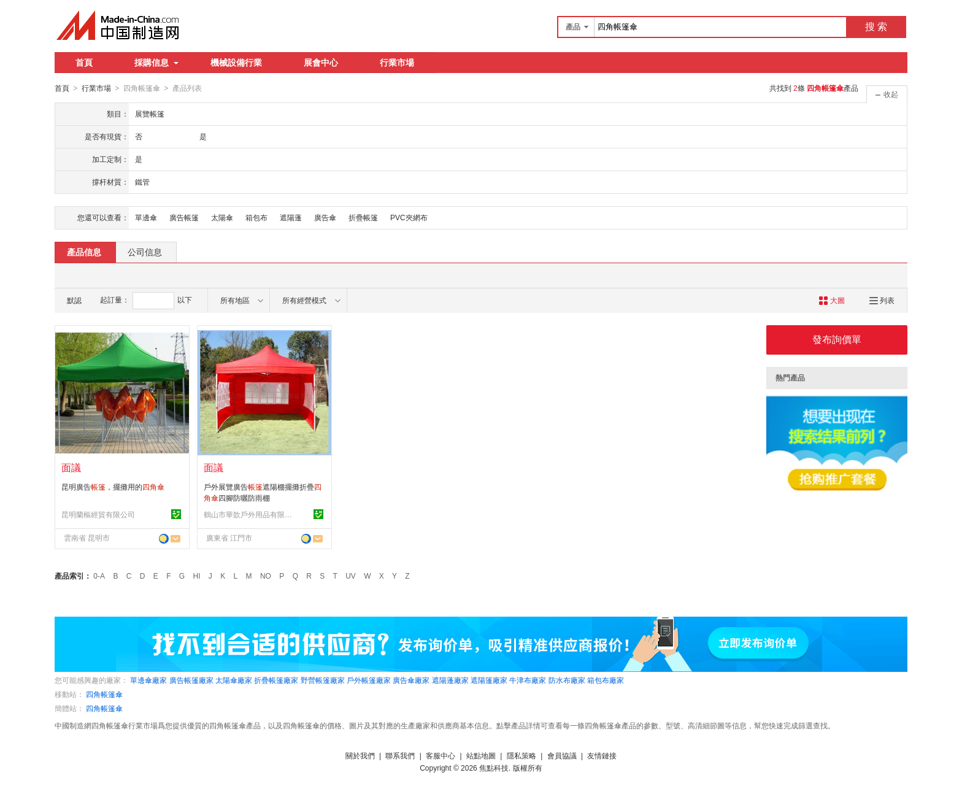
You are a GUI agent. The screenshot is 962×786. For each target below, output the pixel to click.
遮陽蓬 (291, 217)
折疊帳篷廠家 (276, 680)
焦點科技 (494, 767)
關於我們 (360, 755)
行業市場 (397, 62)
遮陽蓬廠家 (450, 680)
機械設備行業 (236, 62)
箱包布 (256, 217)
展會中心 (321, 62)
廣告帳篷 (184, 217)
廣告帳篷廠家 (191, 680)
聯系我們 (400, 755)
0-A (99, 575)
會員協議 (562, 755)
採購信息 (156, 62)
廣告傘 (325, 217)
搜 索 (876, 26)
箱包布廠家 (605, 680)
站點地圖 (481, 755)
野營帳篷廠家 (323, 680)
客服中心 (440, 755)
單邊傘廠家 (148, 680)
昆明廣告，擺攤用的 (112, 486)
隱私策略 (521, 755)
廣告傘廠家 (411, 680)
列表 (882, 300)
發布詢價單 (836, 339)
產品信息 (84, 251)
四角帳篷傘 (104, 694)
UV (350, 575)
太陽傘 (222, 217)
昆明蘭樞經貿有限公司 (98, 514)
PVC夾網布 (409, 217)
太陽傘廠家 (233, 680)
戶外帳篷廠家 (369, 680)
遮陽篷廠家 (489, 680)
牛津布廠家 (527, 680)
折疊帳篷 (363, 217)
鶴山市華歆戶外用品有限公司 (250, 514)
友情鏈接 (602, 755)
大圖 (831, 300)
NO (265, 575)
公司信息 (145, 251)
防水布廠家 (566, 680)
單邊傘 (146, 217)
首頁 (84, 62)
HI (197, 575)
